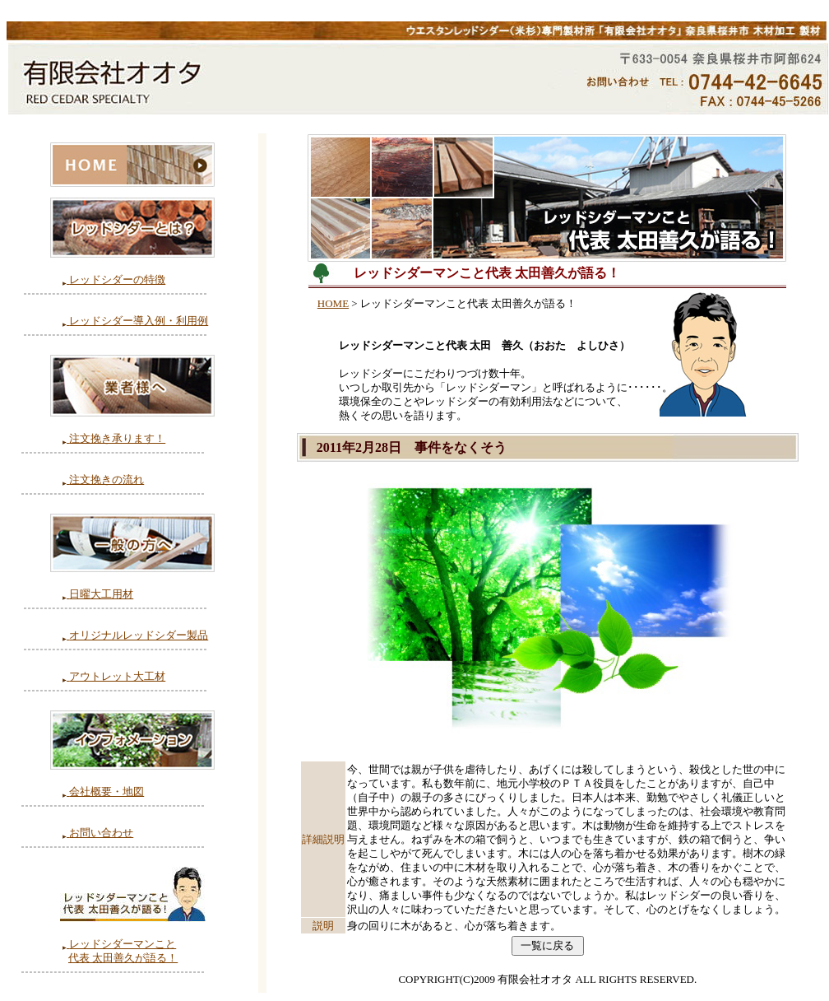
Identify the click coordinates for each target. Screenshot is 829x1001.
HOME (333, 303)
